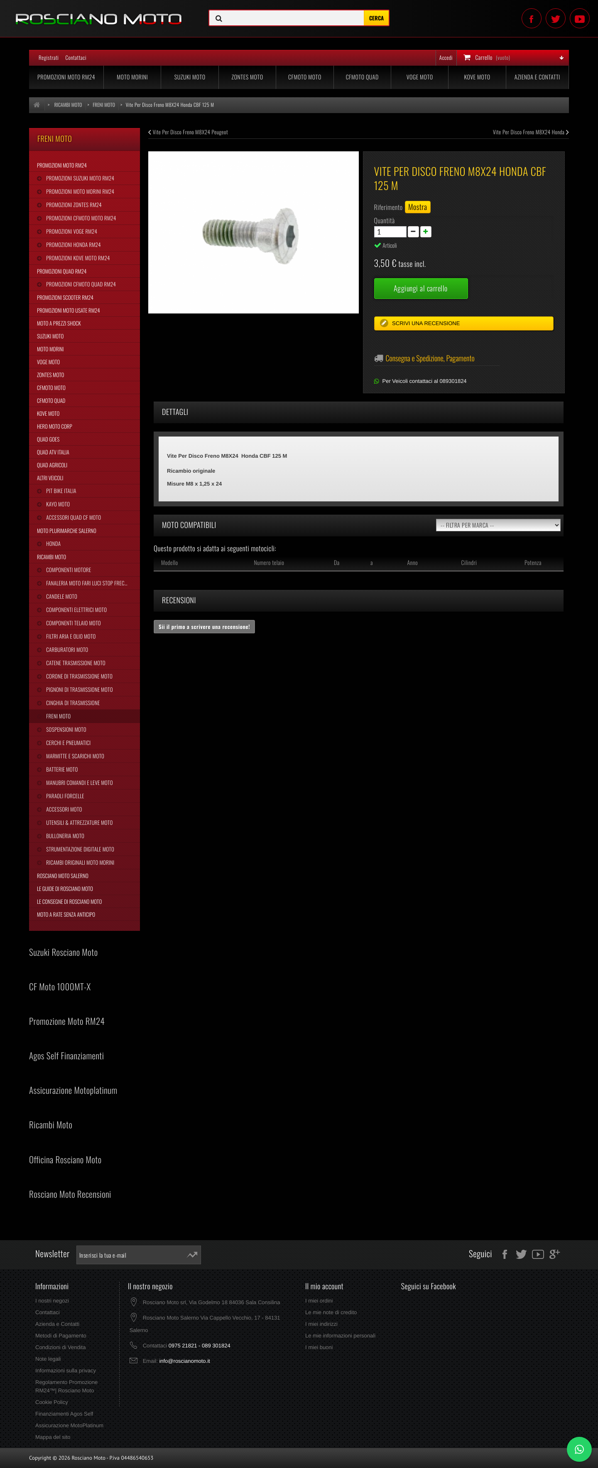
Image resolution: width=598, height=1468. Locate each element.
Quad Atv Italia (53, 452)
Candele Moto (61, 596)
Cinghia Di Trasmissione (72, 702)
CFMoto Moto (304, 77)
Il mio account (324, 1286)
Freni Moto (58, 716)
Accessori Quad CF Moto (73, 517)
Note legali (48, 1359)
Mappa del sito (53, 1437)
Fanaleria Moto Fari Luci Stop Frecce (87, 583)
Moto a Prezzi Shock (59, 323)
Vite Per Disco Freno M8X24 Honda (531, 132)
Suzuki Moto (190, 77)
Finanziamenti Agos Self (64, 1414)
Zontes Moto (247, 77)
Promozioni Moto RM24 (66, 77)
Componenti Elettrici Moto (76, 609)
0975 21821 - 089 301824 (199, 1345)
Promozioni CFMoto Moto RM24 (80, 218)
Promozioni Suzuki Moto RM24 (79, 178)
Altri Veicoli (50, 478)
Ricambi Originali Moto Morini (79, 862)
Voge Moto (420, 77)
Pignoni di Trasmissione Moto (79, 689)
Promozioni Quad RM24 (61, 271)
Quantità (384, 220)
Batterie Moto (61, 769)
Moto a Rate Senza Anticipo (66, 914)
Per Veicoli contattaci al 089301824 (424, 381)
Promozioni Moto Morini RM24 (79, 191)
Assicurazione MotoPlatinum (69, 1425)
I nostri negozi (52, 1301)
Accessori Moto (63, 809)
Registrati (49, 57)
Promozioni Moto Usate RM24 (68, 310)
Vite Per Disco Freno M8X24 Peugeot (188, 132)
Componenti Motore (68, 569)
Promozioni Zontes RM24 (73, 204)
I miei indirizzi (321, 1324)
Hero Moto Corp (54, 426)
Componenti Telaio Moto (72, 623)
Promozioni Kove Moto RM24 (77, 258)
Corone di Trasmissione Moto (79, 676)
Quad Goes (48, 439)
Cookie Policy (51, 1402)
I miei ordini (319, 1301)
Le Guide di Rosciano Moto (65, 888)
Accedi (446, 57)
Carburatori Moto (66, 649)
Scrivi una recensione (425, 323)
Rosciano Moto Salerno (62, 875)
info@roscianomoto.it (184, 1361)
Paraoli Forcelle (64, 796)
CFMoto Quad (362, 77)
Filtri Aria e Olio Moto (70, 636)
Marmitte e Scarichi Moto (74, 756)
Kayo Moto (57, 504)
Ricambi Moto (51, 557)
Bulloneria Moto (64, 835)
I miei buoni (319, 1347)
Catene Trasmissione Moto (75, 663)
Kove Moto (477, 77)
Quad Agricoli (52, 465)
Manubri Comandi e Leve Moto (79, 782)
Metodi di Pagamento (60, 1335)
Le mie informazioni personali (340, 1335)
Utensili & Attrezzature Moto (79, 822)
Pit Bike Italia (60, 490)
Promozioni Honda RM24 (73, 244)
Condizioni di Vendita (60, 1347)
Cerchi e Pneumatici (68, 742)
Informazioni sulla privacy (65, 1370)
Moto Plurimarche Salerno (66, 530)
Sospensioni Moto (65, 729)
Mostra (417, 207)
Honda (53, 543)
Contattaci (75, 57)
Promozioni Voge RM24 (71, 231)
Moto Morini (132, 77)
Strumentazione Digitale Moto (79, 849)
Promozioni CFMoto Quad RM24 (80, 284)
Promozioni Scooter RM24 (65, 297)
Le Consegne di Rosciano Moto (69, 901)
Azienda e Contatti (537, 77)
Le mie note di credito (331, 1312)
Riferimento (388, 207)
